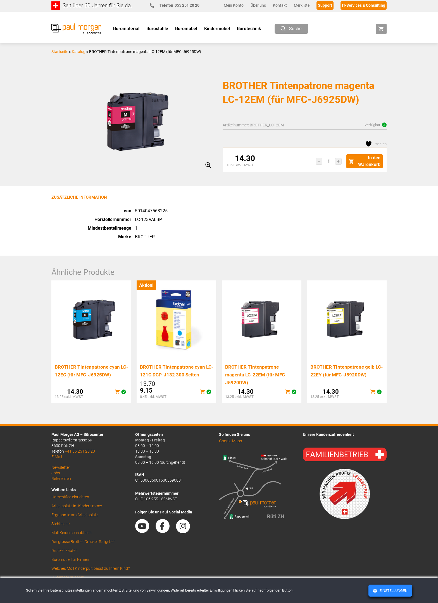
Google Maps (230, 441)
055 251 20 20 (177, 5)
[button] (319, 161)
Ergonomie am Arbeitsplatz (74, 515)
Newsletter (60, 467)
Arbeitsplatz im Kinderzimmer (76, 506)
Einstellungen (393, 591)
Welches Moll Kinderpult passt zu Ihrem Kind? (90, 568)
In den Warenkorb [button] (364, 161)
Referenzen (61, 478)
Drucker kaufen (64, 550)
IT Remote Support (67, 577)
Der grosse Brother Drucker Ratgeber (83, 541)
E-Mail (56, 457)
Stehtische (60, 524)
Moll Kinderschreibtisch (71, 532)
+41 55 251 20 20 (80, 451)
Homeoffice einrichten (70, 497)
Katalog (78, 51)
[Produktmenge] (328, 161)
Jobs (55, 473)
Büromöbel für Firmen (70, 559)
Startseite (59, 51)
